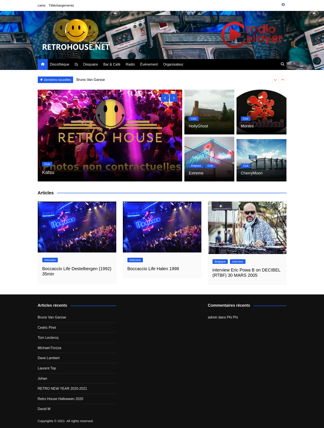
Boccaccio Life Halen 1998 (153, 268)
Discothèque (59, 64)
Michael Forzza (49, 348)
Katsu (48, 172)
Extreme (195, 173)
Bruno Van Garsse (90, 80)
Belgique (196, 166)
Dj (76, 64)
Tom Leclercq (48, 337)
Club (47, 164)
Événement (149, 64)
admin (213, 317)
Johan (42, 378)
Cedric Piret (47, 327)
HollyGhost (197, 126)
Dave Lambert (49, 358)
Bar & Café (111, 64)
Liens (42, 5)
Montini (246, 126)
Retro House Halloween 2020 (60, 399)
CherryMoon (250, 173)
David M (44, 409)
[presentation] (275, 80)
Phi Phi (232, 317)
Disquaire (90, 64)
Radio (130, 64)
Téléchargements (61, 5)
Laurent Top (47, 368)
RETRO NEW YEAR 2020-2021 (62, 388)
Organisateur (173, 64)
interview (50, 260)
